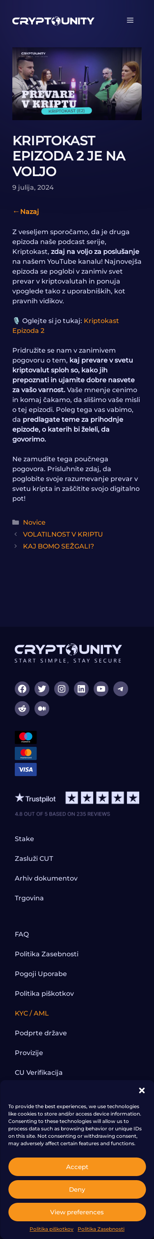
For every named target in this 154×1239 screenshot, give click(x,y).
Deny (77, 1189)
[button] (142, 1090)
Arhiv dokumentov (46, 878)
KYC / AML (32, 1013)
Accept (77, 1167)
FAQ (22, 934)
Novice (34, 522)
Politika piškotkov (52, 1229)
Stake (24, 839)
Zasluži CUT (34, 858)
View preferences (77, 1212)
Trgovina (29, 898)
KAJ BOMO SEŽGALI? (58, 546)
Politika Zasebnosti (101, 1229)
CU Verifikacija (39, 1072)
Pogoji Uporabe (41, 974)
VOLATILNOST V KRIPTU (63, 534)
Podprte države (41, 1033)
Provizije (29, 1053)
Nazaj (29, 212)
